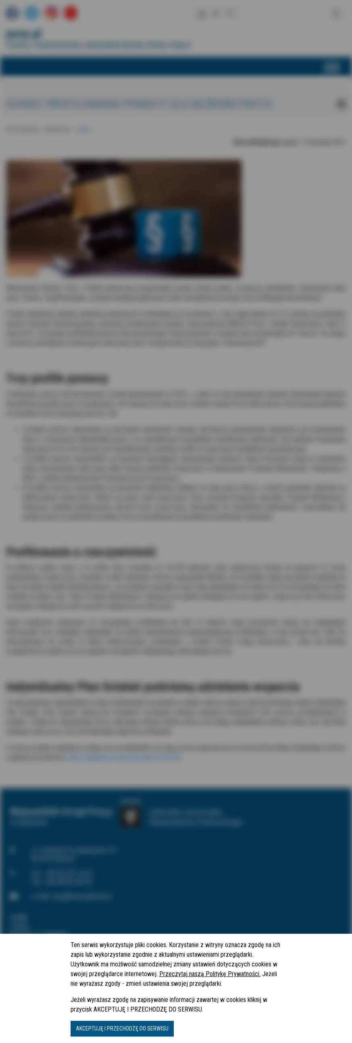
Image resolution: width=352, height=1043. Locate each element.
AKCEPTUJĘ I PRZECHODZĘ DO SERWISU (122, 1028)
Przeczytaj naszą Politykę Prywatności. (209, 974)
